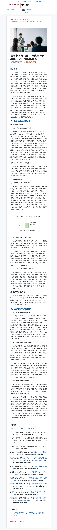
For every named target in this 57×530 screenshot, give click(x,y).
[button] (13, 40)
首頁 (24, 1)
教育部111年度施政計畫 (27, 428)
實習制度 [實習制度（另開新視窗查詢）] (18, 521)
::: (14, 1)
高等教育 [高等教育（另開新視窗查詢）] (13, 521)
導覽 (19, 1)
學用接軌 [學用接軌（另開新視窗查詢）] (23, 521)
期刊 (30, 1)
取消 (40, 1)
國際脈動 (25, 19)
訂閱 (36, 1)
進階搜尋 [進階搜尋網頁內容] (28, 9)
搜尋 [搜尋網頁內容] (23, 9)
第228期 (18, 19)
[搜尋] (14, 10)
